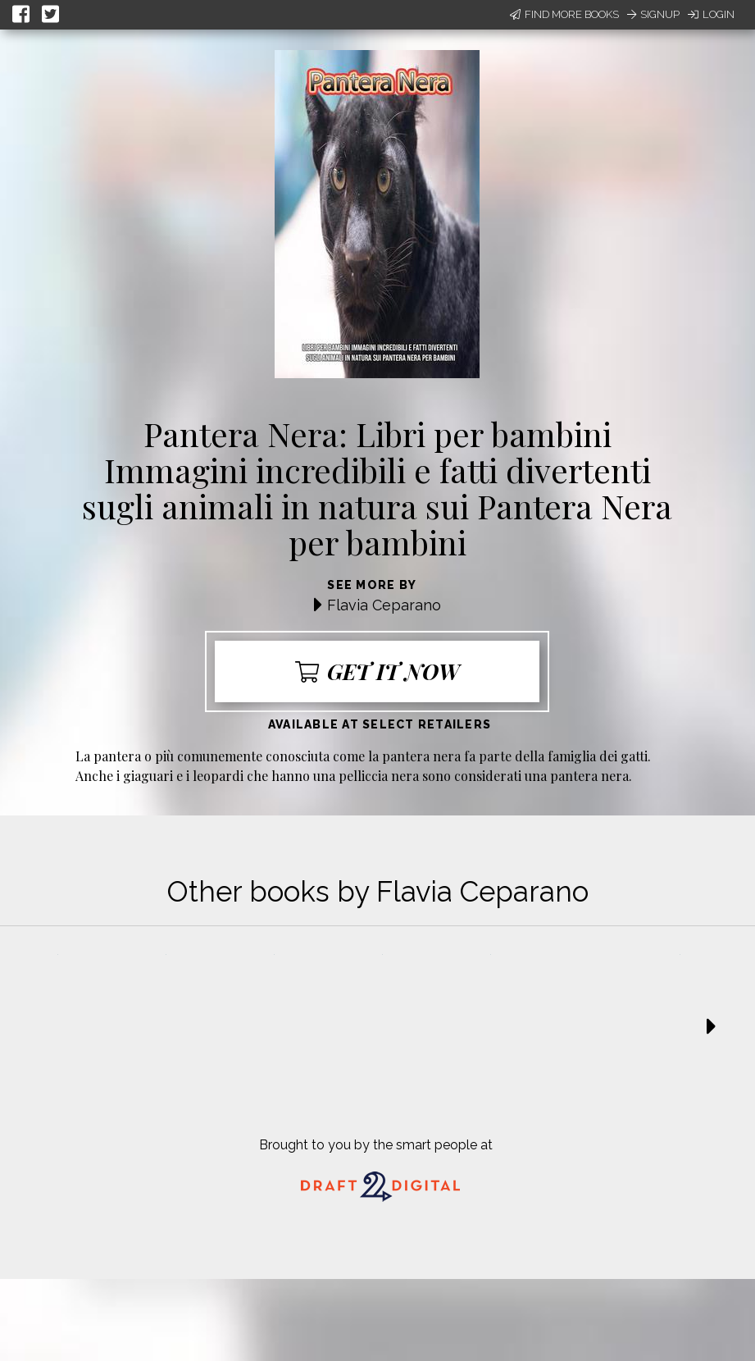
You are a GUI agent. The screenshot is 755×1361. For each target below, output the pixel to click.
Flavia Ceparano (384, 605)
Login (711, 14)
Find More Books (564, 14)
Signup (653, 14)
